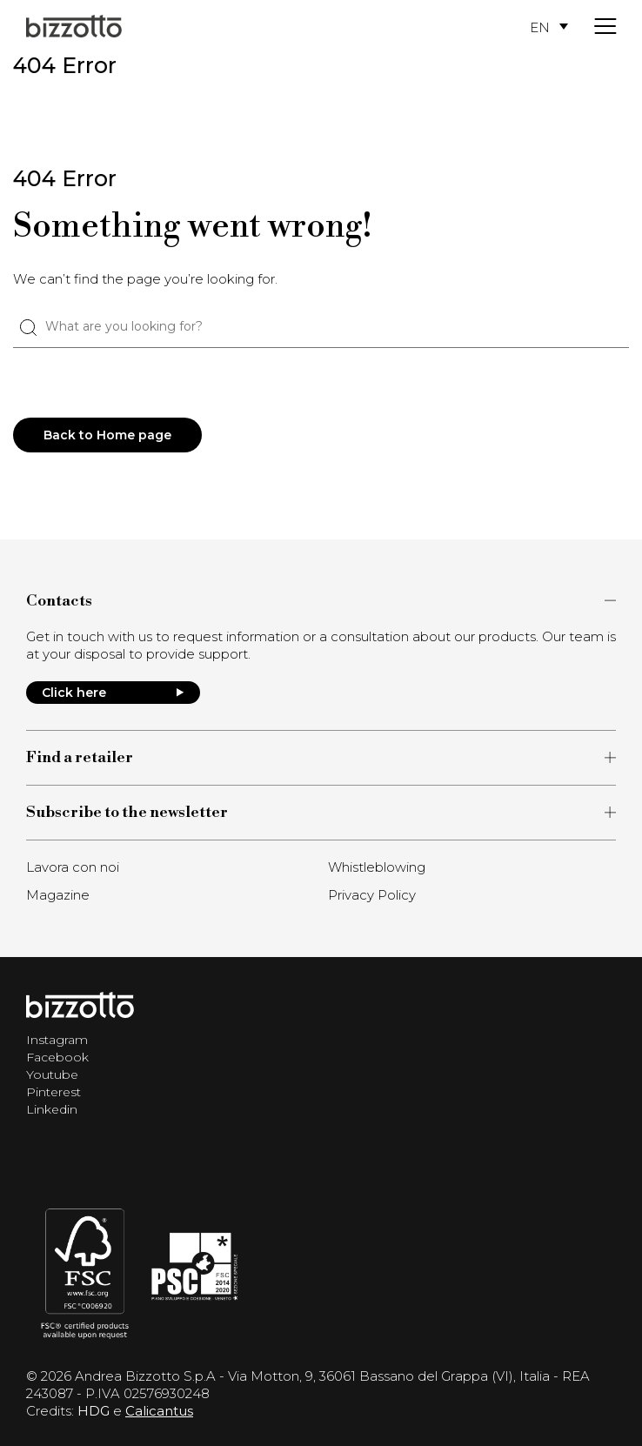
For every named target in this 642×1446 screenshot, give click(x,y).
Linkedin (51, 1109)
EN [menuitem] (540, 26)
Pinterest (53, 1092)
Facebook (57, 1057)
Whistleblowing (376, 867)
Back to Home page (107, 435)
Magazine (58, 895)
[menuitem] (549, 26)
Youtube (52, 1074)
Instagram (57, 1040)
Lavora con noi (72, 867)
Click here (113, 692)
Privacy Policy (372, 895)
